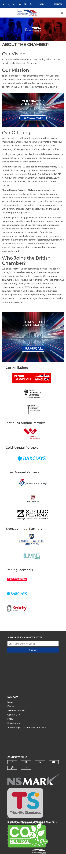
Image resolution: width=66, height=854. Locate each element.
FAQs (10, 719)
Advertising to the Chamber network (25, 727)
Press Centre (13, 723)
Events (10, 706)
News (10, 702)
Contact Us (12, 715)
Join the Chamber (16, 710)
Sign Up (32, 650)
